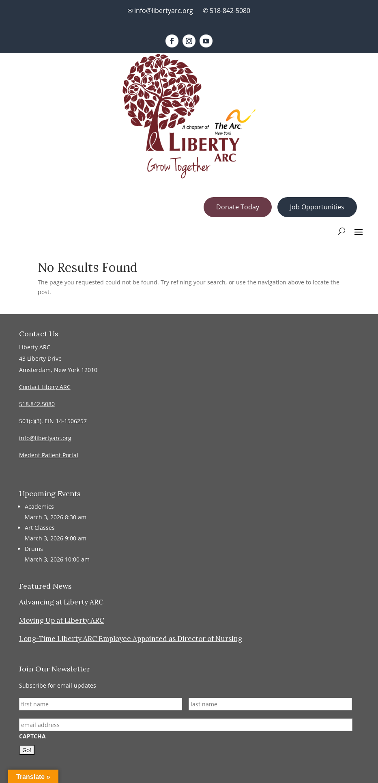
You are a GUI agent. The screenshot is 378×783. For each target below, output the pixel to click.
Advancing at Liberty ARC (61, 602)
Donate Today (237, 206)
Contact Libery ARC (45, 387)
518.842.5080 (37, 404)
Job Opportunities (317, 206)
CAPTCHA (32, 736)
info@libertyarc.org (45, 438)
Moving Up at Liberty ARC (61, 620)
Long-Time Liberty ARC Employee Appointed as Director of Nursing (130, 638)
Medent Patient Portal (48, 455)
